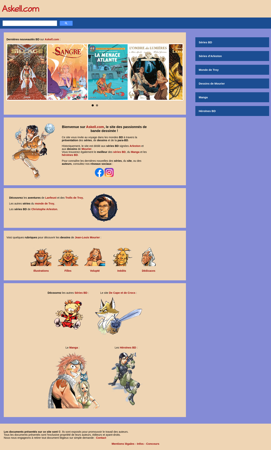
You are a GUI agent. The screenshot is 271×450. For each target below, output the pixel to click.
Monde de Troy (209, 69)
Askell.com (95, 127)
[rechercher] (29, 23)
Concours (152, 443)
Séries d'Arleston (210, 56)
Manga (203, 97)
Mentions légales (123, 443)
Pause (11, 97)
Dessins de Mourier (212, 83)
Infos (140, 443)
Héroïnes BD (207, 111)
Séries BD (205, 42)
